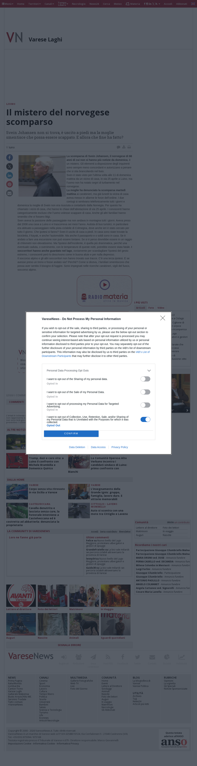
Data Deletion (77, 447)
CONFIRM (71, 433)
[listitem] (98, 371)
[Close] (164, 319)
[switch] (145, 378)
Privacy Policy (119, 447)
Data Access (98, 447)
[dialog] (98, 383)
